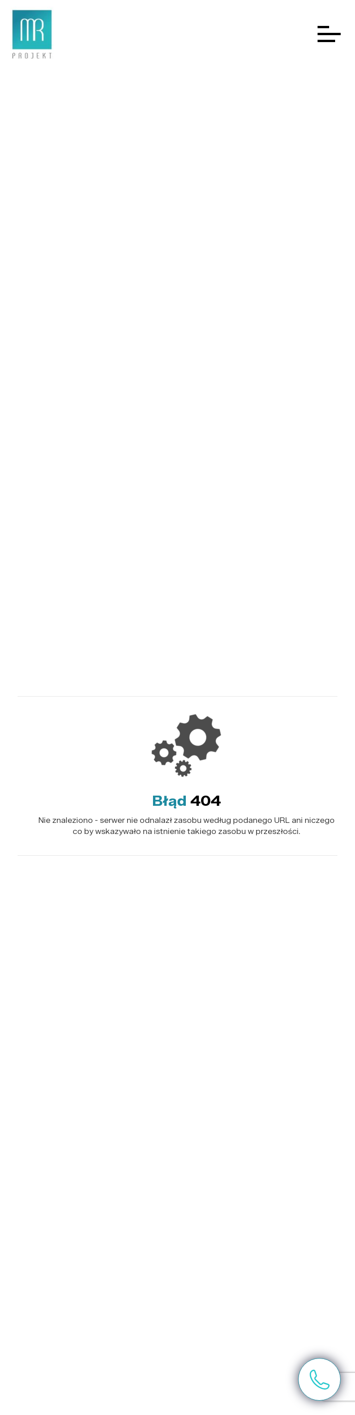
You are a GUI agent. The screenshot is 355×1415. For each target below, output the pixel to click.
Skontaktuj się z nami (320, 1380)
